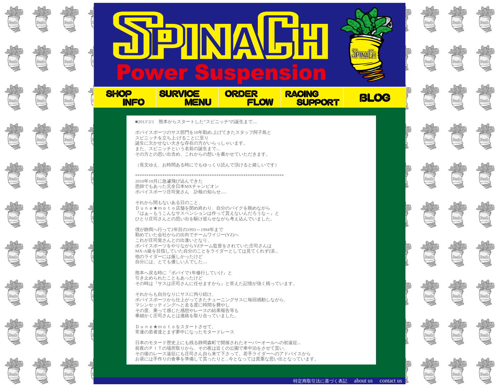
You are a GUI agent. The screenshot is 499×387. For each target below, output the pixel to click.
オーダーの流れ (249, 97)
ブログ (374, 97)
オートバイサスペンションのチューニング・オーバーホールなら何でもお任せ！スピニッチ (249, 41)
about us (363, 381)
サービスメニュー (187, 97)
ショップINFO (125, 97)
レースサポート (312, 97)
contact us (391, 381)
